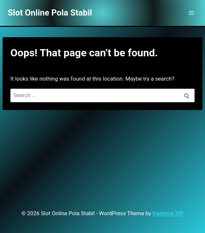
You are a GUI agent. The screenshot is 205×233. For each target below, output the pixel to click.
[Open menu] (191, 13)
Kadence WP (168, 213)
